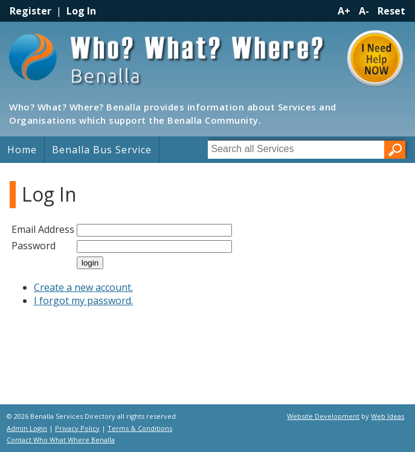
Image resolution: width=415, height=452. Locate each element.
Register (30, 11)
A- (364, 11)
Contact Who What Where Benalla (61, 439)
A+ (344, 11)
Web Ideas (387, 416)
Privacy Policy (77, 428)
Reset (391, 11)
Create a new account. (83, 287)
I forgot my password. (83, 300)
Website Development (323, 416)
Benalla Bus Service (102, 149)
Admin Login (27, 428)
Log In (81, 11)
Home (22, 149)
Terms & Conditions (140, 428)
